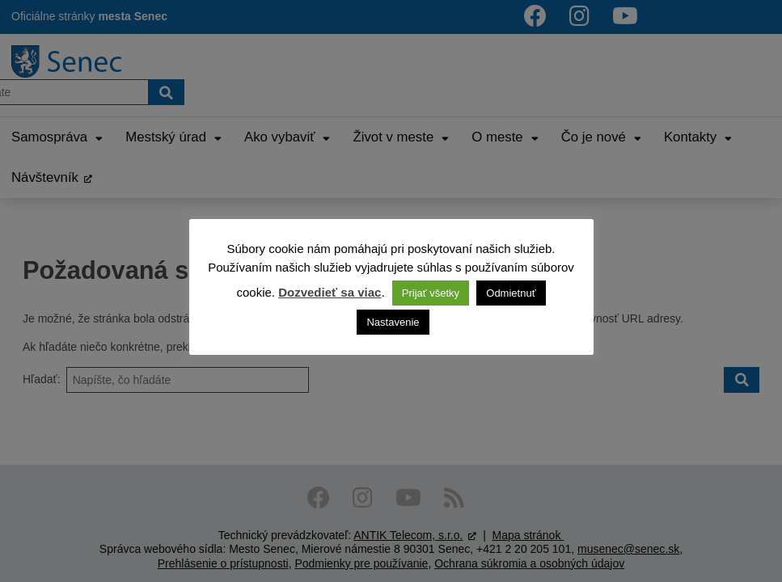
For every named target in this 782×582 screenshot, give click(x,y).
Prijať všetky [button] (430, 293)
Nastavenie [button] (392, 322)
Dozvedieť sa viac (329, 292)
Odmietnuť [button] (510, 293)
